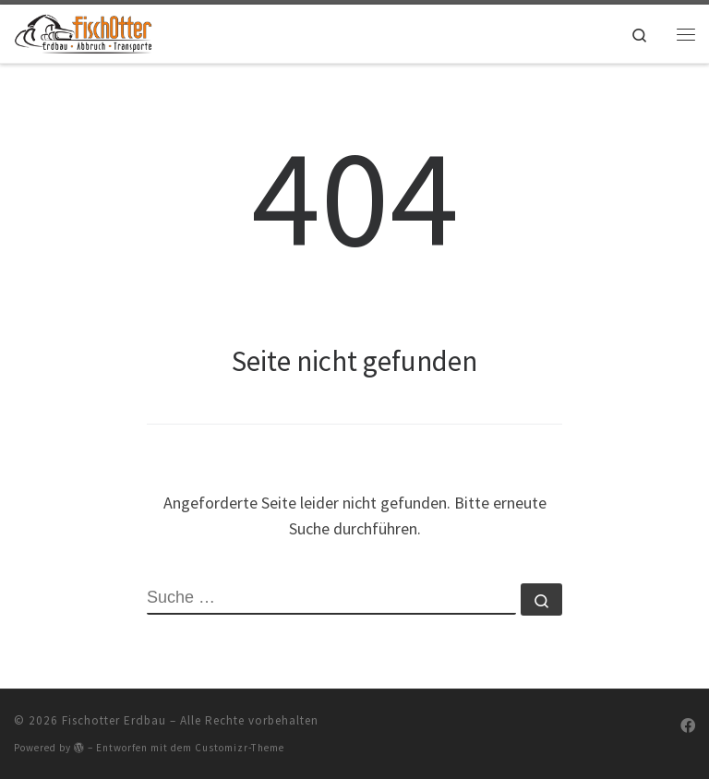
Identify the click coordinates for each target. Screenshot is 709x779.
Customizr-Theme (239, 747)
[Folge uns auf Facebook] (687, 725)
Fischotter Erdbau (114, 720)
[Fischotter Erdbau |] (83, 31)
